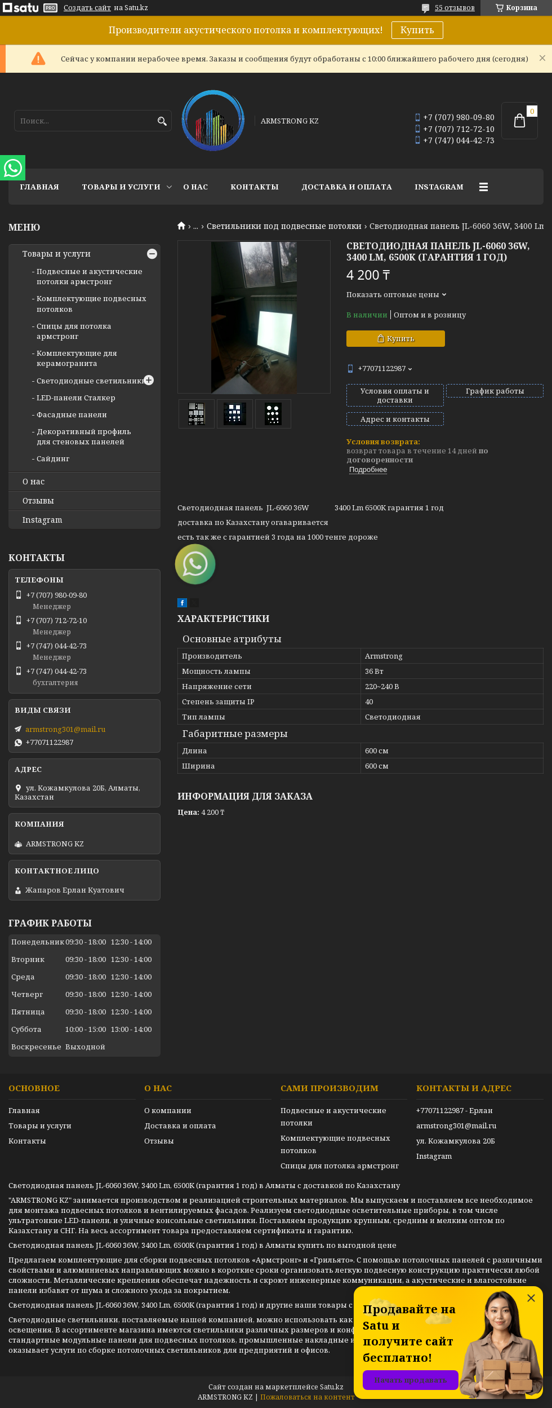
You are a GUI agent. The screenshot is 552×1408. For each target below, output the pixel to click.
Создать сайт (87, 8)
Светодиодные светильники (91, 381)
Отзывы (38, 501)
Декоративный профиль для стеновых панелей (84, 436)
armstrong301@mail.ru (65, 729)
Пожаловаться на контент (307, 1397)
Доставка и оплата (346, 187)
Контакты (254, 187)
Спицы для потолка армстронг (74, 331)
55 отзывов (455, 7)
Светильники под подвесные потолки (284, 226)
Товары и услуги (121, 187)
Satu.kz (332, 1387)
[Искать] (162, 121)
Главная (39, 187)
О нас (195, 187)
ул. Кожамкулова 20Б (455, 1141)
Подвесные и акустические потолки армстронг (90, 276)
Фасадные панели (72, 414)
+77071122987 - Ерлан (454, 1110)
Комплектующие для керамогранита (77, 358)
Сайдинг (53, 458)
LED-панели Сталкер (76, 397)
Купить (417, 30)
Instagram (439, 187)
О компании (168, 1110)
